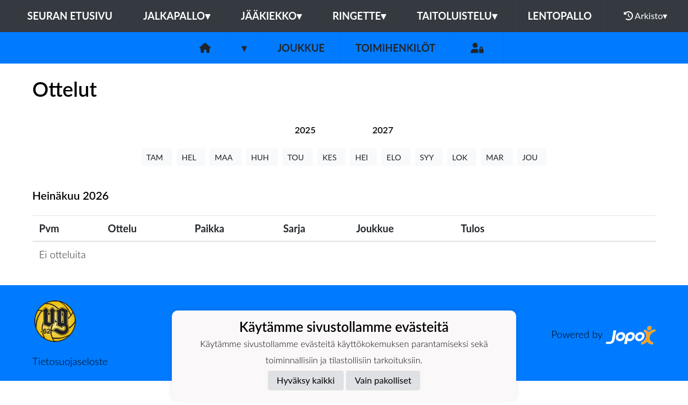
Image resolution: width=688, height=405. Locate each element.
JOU (532, 157)
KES (331, 157)
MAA (225, 157)
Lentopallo (560, 16)
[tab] (305, 130)
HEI (363, 157)
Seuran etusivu (70, 16)
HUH (262, 157)
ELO (395, 157)
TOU (298, 157)
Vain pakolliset (383, 380)
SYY (429, 157)
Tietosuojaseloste (70, 361)
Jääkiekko (271, 16)
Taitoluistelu (456, 16)
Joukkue (301, 48)
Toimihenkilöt (395, 48)
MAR (496, 157)
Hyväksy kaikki (306, 380)
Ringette (359, 16)
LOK (461, 157)
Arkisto (646, 15)
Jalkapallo (176, 16)
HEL (191, 157)
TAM (157, 157)
